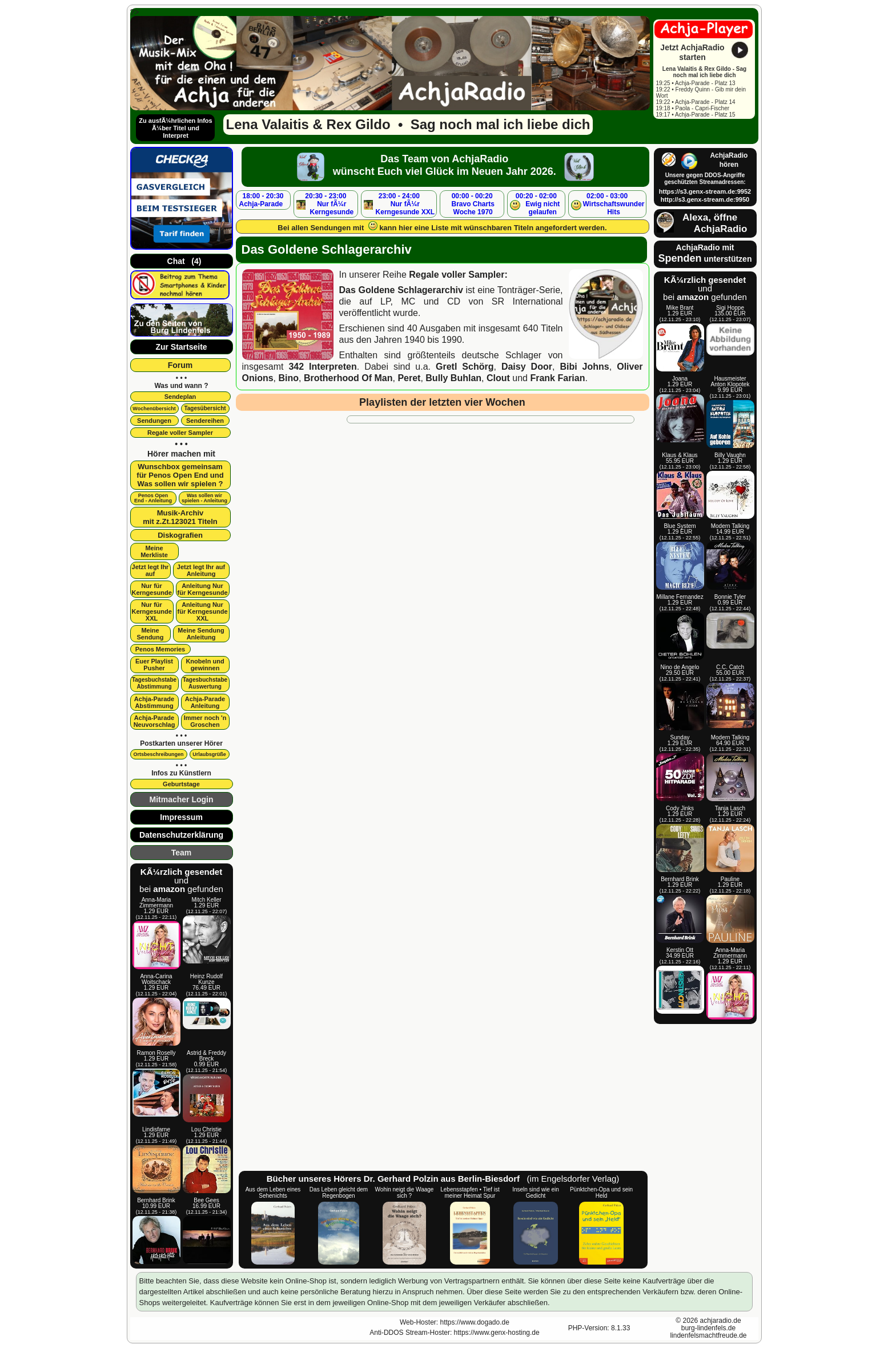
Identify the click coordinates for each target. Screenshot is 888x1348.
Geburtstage (181, 784)
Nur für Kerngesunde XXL (152, 611)
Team (181, 852)
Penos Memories (160, 649)
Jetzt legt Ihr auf (150, 570)
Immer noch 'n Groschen (205, 721)
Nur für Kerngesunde (152, 589)
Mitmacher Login (181, 799)
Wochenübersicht (153, 408)
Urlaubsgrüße (209, 754)
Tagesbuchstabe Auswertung (205, 683)
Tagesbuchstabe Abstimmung (154, 683)
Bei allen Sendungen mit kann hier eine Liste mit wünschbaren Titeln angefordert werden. (442, 226)
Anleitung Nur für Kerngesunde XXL (203, 611)
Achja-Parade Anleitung (205, 702)
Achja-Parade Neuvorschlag (154, 721)
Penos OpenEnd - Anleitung (153, 498)
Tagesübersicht (205, 408)
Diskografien (180, 535)
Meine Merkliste (154, 551)
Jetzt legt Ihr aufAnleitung (201, 570)
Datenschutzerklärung (181, 834)
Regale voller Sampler (180, 432)
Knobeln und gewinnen (205, 664)
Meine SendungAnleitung (201, 634)
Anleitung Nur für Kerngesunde (203, 589)
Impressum (181, 817)
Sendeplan (180, 396)
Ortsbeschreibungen (158, 754)
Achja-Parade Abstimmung (154, 702)
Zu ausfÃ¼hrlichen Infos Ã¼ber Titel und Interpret (175, 128)
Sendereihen (205, 420)
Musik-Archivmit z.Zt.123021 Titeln (180, 517)
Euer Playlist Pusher (154, 664)
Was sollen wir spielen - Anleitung (204, 498)
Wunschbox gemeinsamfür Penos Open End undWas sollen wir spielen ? (179, 475)
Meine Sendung (149, 634)
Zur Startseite (181, 346)
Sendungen (154, 420)
